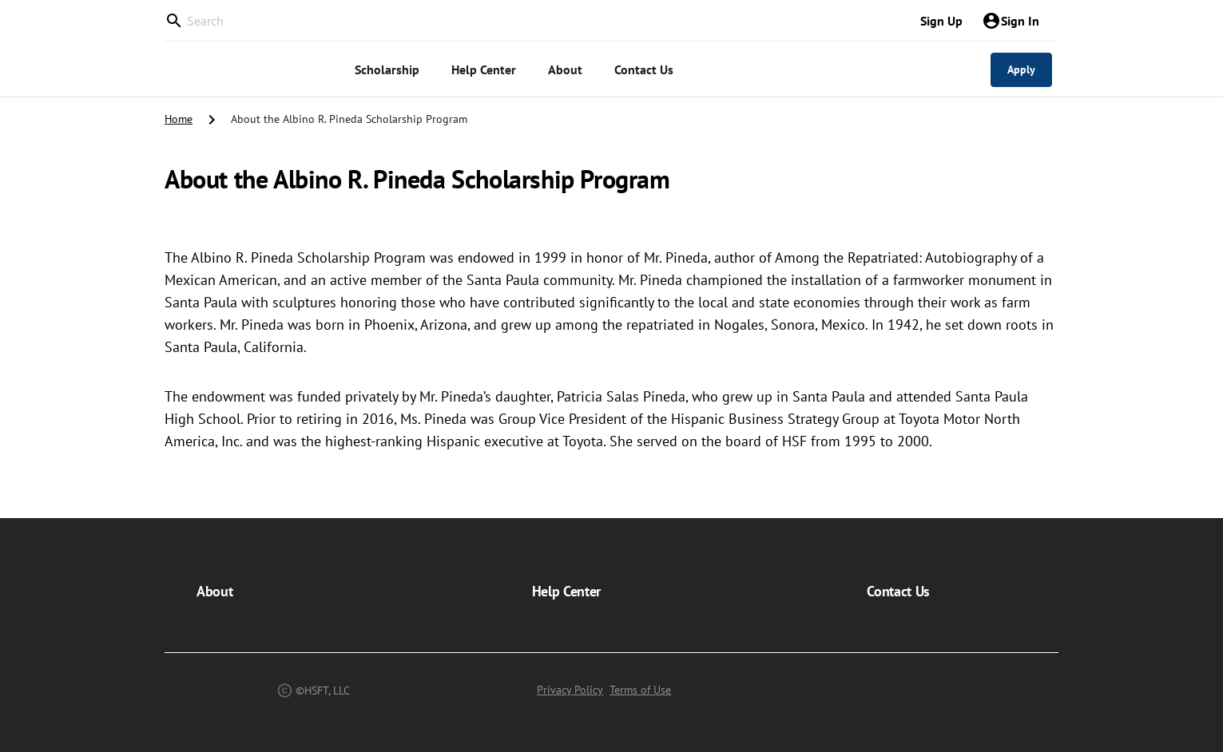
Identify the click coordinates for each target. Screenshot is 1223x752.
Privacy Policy (570, 690)
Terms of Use (640, 690)
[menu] (616, 69)
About (214, 591)
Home (179, 119)
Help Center (566, 591)
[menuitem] (387, 70)
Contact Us (898, 591)
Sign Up (941, 21)
